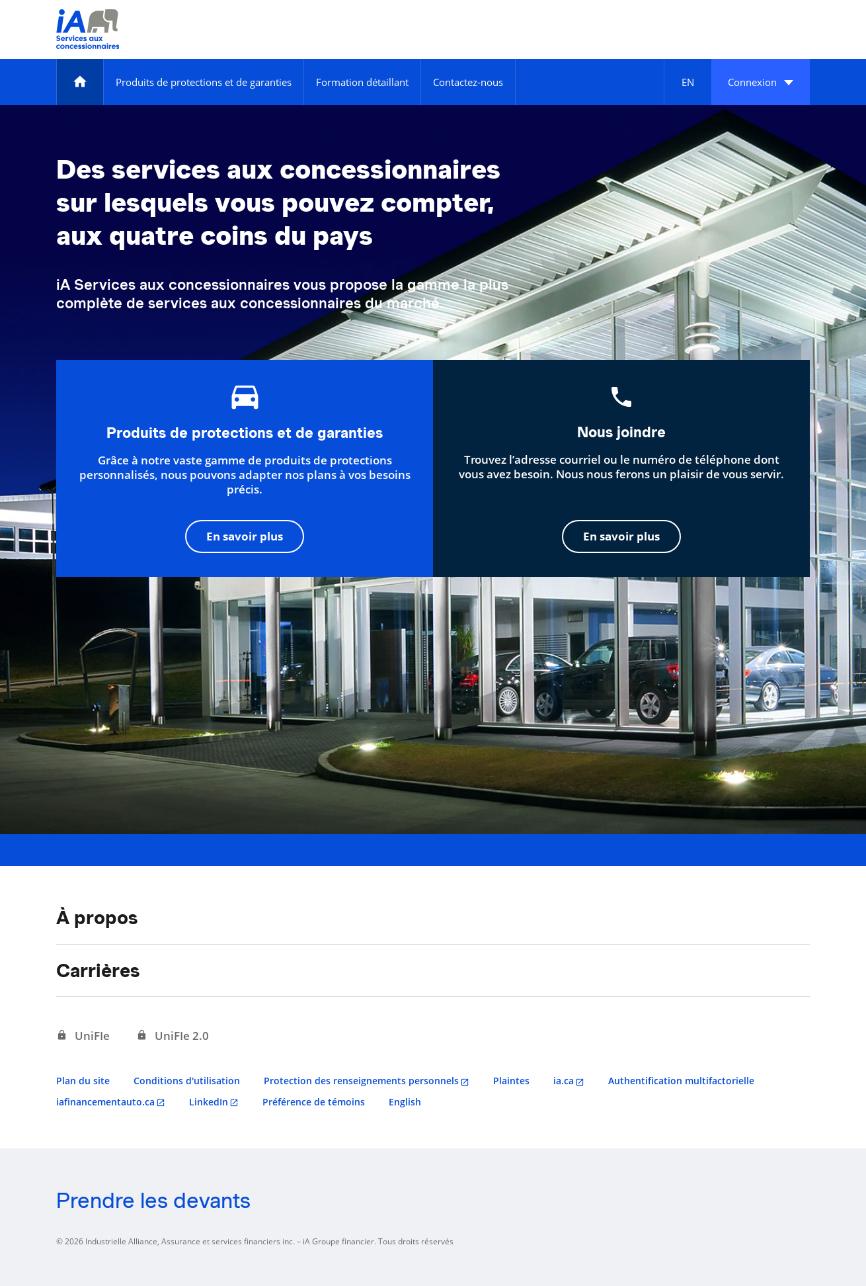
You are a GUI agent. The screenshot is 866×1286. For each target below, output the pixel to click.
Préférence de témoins (313, 1101)
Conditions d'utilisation (187, 1080)
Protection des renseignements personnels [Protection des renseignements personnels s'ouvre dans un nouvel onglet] (361, 1080)
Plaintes (511, 1080)
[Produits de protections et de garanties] (203, 82)
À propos (97, 917)
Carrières (97, 970)
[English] (687, 82)
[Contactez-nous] (468, 82)
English (405, 1101)
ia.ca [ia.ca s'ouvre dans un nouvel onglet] (563, 1080)
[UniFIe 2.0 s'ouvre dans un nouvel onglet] (172, 1036)
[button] (760, 82)
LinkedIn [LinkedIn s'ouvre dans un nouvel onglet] (208, 1101)
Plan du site (83, 1080)
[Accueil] (80, 82)
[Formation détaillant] (362, 82)
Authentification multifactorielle (681, 1080)
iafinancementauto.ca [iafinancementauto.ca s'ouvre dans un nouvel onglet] (105, 1101)
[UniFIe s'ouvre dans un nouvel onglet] (83, 1036)
